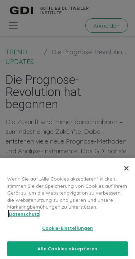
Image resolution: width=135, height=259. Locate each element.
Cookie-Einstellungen (67, 231)
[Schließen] (126, 172)
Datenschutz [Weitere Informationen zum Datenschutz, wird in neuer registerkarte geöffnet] (24, 217)
